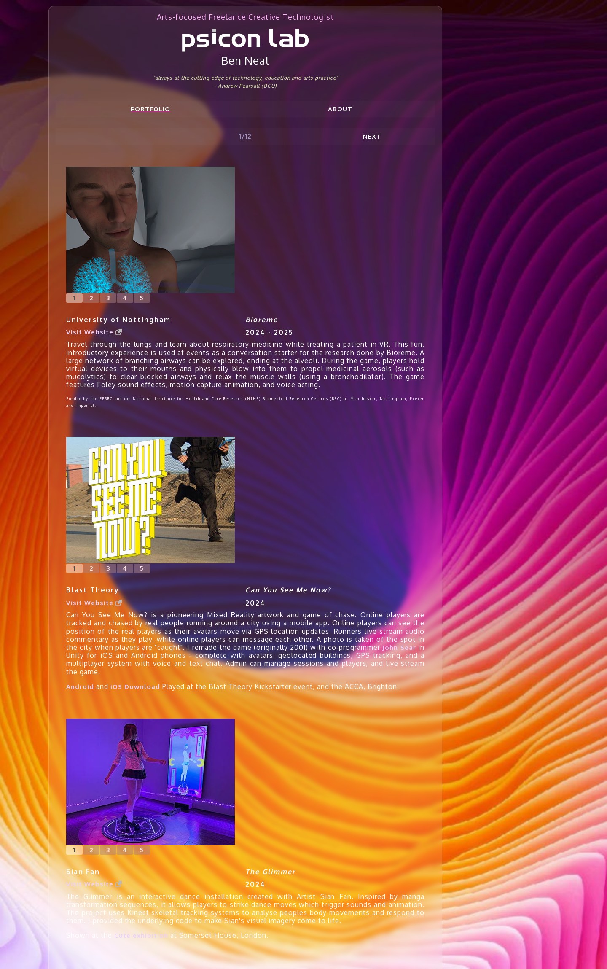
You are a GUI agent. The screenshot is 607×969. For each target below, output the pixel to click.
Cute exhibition (141, 935)
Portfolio (150, 109)
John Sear (399, 647)
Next (372, 136)
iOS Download (135, 687)
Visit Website (94, 332)
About (340, 109)
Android (80, 687)
